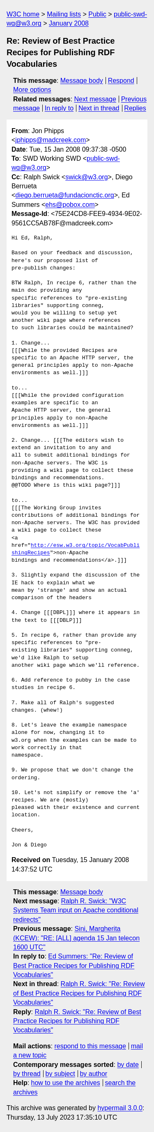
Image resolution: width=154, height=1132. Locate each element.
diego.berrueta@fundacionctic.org (64, 195)
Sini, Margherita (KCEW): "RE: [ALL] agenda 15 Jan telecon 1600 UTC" (76, 938)
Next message (95, 99)
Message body (81, 80)
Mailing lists (64, 14)
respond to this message (90, 1046)
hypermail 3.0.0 (119, 1107)
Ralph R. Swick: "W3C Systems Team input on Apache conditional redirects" (75, 910)
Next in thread (99, 108)
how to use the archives (65, 1082)
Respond (121, 80)
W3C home (23, 14)
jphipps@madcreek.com (50, 139)
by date (127, 1064)
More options (32, 89)
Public (97, 14)
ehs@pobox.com (69, 204)
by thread (27, 1073)
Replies (135, 108)
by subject (60, 1073)
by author (93, 1073)
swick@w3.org (86, 176)
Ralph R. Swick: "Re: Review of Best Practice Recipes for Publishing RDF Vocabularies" (79, 993)
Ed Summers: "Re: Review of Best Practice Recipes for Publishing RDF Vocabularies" (73, 965)
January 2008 (69, 23)
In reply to (59, 108)
